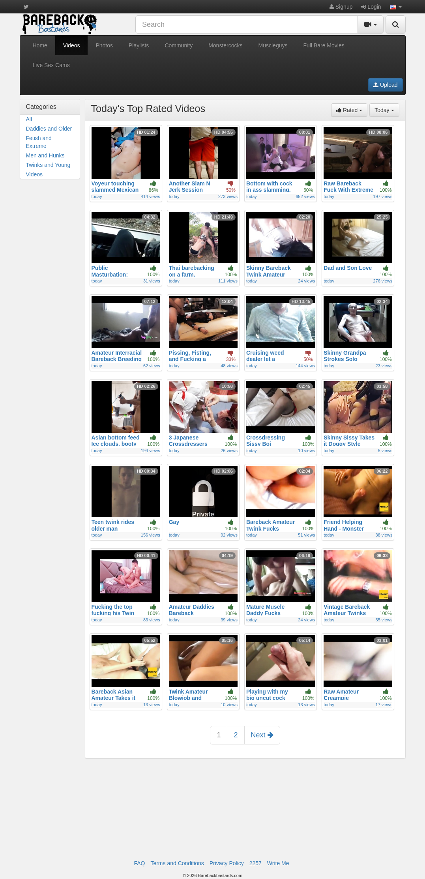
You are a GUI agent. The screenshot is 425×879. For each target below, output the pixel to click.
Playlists (139, 45)
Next (262, 735)
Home (40, 45)
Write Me (278, 863)
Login (371, 7)
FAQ (139, 863)
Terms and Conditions (177, 863)
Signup (341, 7)
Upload (385, 85)
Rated (351, 109)
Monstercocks (225, 45)
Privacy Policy (227, 863)
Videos (71, 45)
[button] (396, 6)
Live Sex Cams (51, 65)
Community (179, 45)
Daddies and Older (49, 128)
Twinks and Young (48, 165)
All (29, 119)
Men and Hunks (45, 155)
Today (386, 109)
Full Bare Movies (323, 45)
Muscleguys (273, 45)
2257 (255, 863)
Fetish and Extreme (39, 142)
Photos (104, 45)
